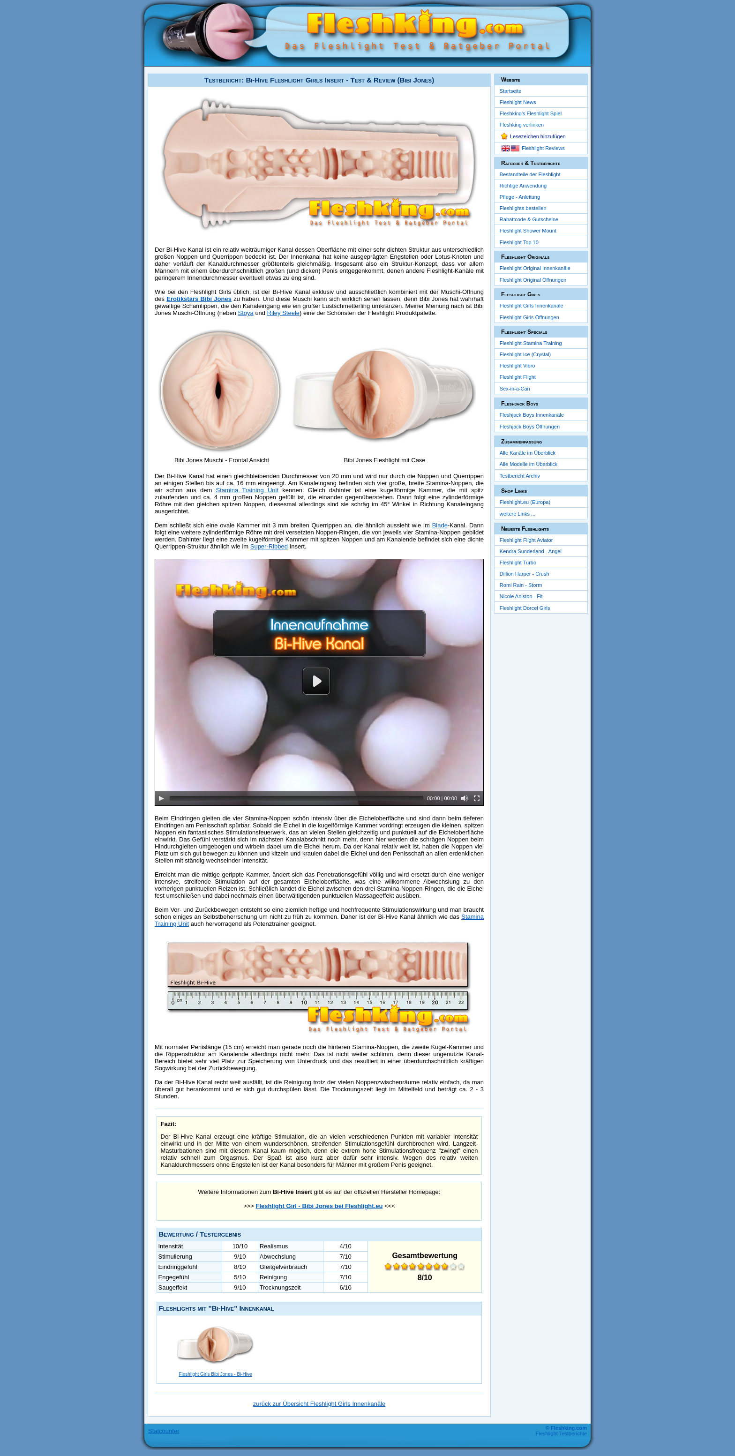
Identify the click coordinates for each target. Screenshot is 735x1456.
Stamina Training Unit (247, 490)
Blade (440, 525)
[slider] (296, 798)
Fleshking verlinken (522, 125)
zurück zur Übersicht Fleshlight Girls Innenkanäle (319, 1403)
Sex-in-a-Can (515, 388)
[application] (319, 682)
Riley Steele (283, 312)
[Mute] (464, 798)
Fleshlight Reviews (543, 148)
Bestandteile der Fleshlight (530, 174)
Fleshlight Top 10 (519, 242)
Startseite (510, 91)
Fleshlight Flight (518, 377)
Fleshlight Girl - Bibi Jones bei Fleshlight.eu (319, 1205)
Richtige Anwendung (523, 185)
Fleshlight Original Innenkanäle (535, 268)
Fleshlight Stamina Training (531, 343)
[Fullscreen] (476, 798)
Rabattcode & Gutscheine (529, 219)
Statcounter (164, 1430)
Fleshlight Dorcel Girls (525, 608)
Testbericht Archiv (520, 476)
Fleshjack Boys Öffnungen (530, 426)
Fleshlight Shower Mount (528, 230)
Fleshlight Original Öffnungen (533, 280)
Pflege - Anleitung (520, 197)
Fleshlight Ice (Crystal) (525, 354)
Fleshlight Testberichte (561, 1433)
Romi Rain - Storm (521, 585)
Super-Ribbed (269, 546)
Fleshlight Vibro (517, 365)
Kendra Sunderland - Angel (531, 551)
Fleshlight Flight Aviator (526, 540)
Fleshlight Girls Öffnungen (529, 317)
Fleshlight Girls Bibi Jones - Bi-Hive (215, 1374)
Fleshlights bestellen (523, 208)
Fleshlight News (518, 102)
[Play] (161, 798)
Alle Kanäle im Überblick (527, 453)
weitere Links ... (517, 514)
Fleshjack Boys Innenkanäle (532, 415)
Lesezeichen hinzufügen (538, 136)
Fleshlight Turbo (518, 562)
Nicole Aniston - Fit (521, 596)
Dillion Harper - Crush (524, 574)
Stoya (246, 312)
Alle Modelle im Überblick (529, 464)
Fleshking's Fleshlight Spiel (531, 113)
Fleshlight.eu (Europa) (525, 502)
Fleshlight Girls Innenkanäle (531, 305)
